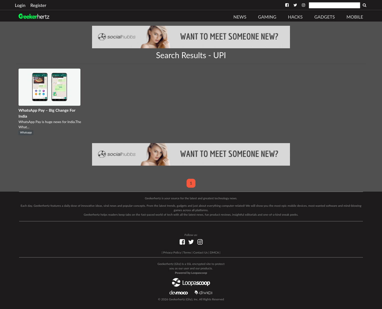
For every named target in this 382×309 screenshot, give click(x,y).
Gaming (267, 17)
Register (38, 5)
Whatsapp (26, 132)
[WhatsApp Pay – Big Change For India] (49, 104)
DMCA (214, 252)
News (239, 17)
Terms (187, 252)
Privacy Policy (172, 252)
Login (20, 5)
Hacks (295, 17)
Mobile (354, 17)
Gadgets (324, 17)
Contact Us (200, 252)
